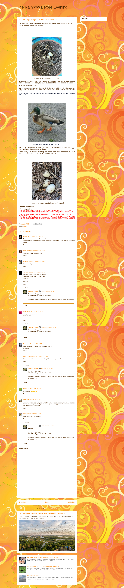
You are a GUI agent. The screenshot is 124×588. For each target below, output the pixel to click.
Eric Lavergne (27, 250)
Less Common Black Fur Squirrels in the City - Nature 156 (43, 566)
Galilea (25, 388)
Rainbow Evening (33, 291)
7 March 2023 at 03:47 (40, 261)
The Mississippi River (32, 575)
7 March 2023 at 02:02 (37, 236)
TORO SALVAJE (28, 272)
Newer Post (22, 502)
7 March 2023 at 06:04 (39, 272)
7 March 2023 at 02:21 (38, 250)
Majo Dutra (26, 311)
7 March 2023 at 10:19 (36, 344)
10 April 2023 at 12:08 (34, 413)
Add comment (23, 448)
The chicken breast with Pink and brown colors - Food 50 (42, 557)
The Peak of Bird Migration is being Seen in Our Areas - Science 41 (42, 513)
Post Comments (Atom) (50, 508)
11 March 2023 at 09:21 (34, 388)
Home (47, 502)
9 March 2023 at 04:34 (47, 291)
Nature (25, 226)
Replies (27, 288)
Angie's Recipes (28, 261)
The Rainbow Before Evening (42, 7)
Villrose (25, 413)
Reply (24, 245)
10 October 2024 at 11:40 (48, 327)
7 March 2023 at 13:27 (44, 356)
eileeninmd (26, 399)
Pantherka (26, 344)
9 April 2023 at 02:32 (36, 399)
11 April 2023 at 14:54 (47, 426)
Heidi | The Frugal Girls (30, 356)
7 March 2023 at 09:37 (36, 311)
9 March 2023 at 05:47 (47, 368)
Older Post (71, 502)
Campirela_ (26, 236)
